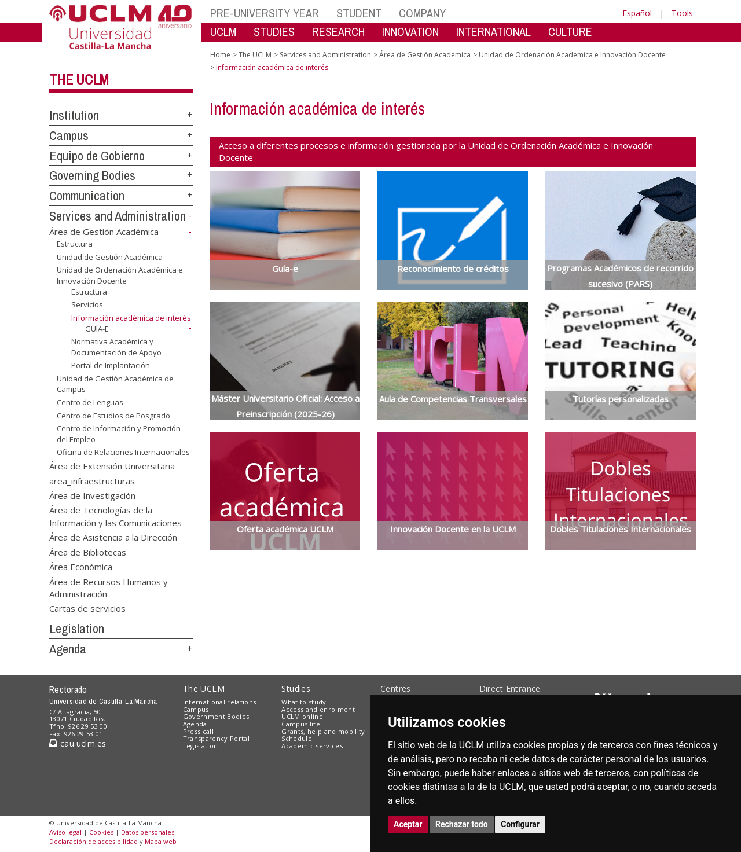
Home (220, 55)
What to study (303, 701)
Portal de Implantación (110, 365)
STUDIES (274, 31)
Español (637, 13)
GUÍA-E (97, 328)
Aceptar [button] (408, 824)
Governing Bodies (92, 175)
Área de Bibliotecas (87, 551)
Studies (295, 688)
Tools (682, 13)
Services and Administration (117, 216)
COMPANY (422, 13)
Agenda (67, 649)
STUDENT (358, 13)
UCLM (223, 31)
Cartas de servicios (87, 608)
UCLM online (302, 716)
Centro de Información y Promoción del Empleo (119, 434)
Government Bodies (216, 716)
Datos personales (147, 832)
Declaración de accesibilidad (93, 841)
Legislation (76, 628)
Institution (74, 115)
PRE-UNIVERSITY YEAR (264, 13)
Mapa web (161, 841)
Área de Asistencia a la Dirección (113, 537)
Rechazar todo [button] (461, 824)
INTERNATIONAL (493, 31)
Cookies (101, 832)
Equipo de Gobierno (97, 155)
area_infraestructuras (92, 480)
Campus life (300, 723)
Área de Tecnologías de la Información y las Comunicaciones (115, 516)
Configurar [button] (520, 824)
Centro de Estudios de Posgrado (113, 415)
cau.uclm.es (77, 743)
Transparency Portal (216, 738)
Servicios (87, 304)
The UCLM (79, 79)
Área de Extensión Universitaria (112, 466)
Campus (69, 135)
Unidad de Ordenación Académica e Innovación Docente (120, 275)
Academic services (312, 745)
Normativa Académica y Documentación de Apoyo (116, 347)
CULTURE (570, 31)
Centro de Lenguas (90, 402)
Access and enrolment (318, 709)
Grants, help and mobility (323, 731)
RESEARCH (338, 31)
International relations (219, 701)
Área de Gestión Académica (104, 231)
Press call (198, 731)
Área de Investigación (92, 495)
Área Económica (80, 566)
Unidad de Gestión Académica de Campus (115, 384)
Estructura (75, 243)
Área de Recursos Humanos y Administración (108, 587)
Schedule (296, 738)
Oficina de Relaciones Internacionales (123, 452)
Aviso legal (65, 832)
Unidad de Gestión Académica (110, 257)
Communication (86, 195)
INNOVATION (410, 31)
